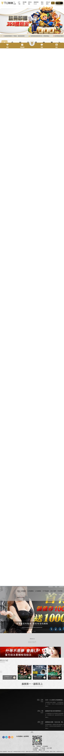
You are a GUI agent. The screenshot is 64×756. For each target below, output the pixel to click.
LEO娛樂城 (38, 591)
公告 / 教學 (53, 591)
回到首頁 (50, 587)
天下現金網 (46, 591)
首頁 (18, 591)
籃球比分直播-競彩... (53, 677)
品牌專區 (23, 591)
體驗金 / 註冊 (20, 597)
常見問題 (60, 591)
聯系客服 (61, 587)
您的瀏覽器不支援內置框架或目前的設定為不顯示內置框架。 (32, 24)
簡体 (56, 587)
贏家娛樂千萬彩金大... (22, 677)
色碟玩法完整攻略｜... (37, 677)
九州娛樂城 (30, 591)
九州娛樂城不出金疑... (7, 677)
